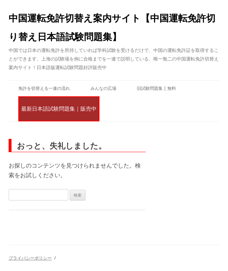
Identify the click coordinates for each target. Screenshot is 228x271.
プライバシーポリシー (30, 258)
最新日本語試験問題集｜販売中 (59, 108)
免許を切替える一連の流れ (44, 88)
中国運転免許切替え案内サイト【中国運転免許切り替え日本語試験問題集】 (112, 27)
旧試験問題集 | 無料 (156, 88)
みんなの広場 (103, 88)
